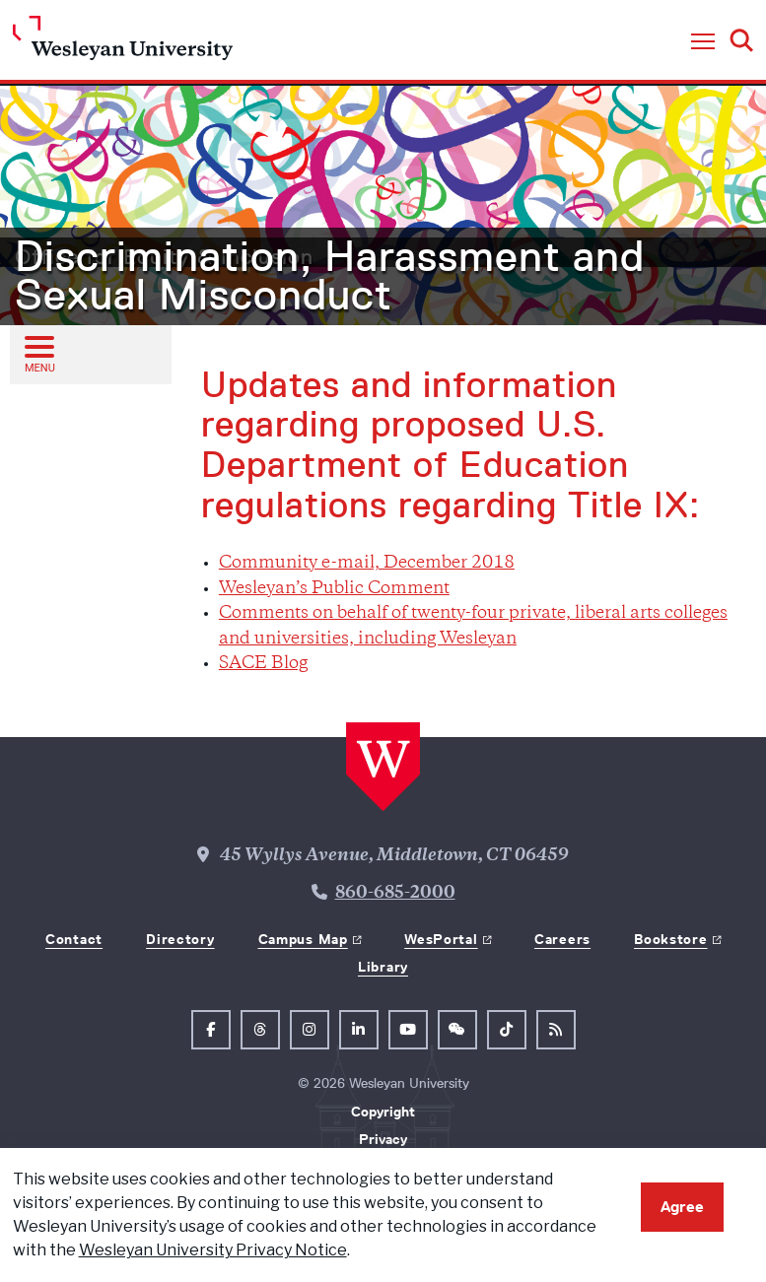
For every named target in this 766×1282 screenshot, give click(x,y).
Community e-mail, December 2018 (367, 564)
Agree (682, 1206)
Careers (562, 939)
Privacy (383, 1139)
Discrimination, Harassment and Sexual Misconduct (330, 276)
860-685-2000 (395, 894)
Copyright (383, 1111)
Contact (74, 939)
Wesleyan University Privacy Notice (213, 1250)
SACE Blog (263, 664)
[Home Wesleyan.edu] (123, 43)
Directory (180, 939)
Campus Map (303, 939)
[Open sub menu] (38, 353)
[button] (703, 42)
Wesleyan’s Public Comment (334, 589)
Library (383, 967)
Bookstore (670, 939)
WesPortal (440, 939)
